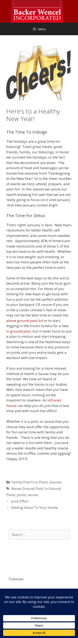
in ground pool (18, 331)
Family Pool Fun (24, 482)
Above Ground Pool (27, 488)
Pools (43, 482)
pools (21, 494)
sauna (33, 494)
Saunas (56, 482)
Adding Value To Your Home (34, 507)
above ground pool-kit (24, 320)
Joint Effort (19, 501)
